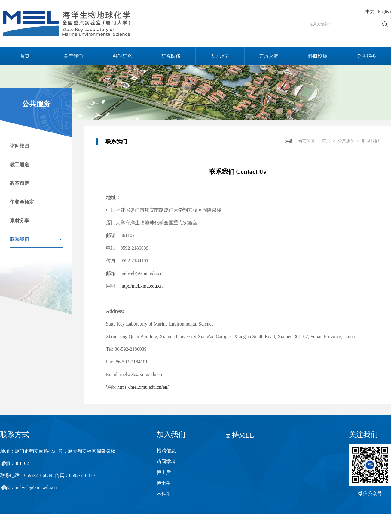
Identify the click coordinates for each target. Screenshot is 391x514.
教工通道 (19, 164)
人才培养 (220, 56)
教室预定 (19, 183)
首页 (24, 56)
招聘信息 (166, 450)
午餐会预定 (22, 201)
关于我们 (73, 56)
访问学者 (166, 461)
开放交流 (268, 56)
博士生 (164, 483)
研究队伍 (171, 56)
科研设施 (317, 56)
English (384, 11)
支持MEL (239, 435)
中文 (369, 11)
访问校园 (19, 145)
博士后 (164, 472)
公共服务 (366, 56)
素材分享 (19, 220)
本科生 (164, 494)
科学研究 (122, 56)
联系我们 (19, 239)
